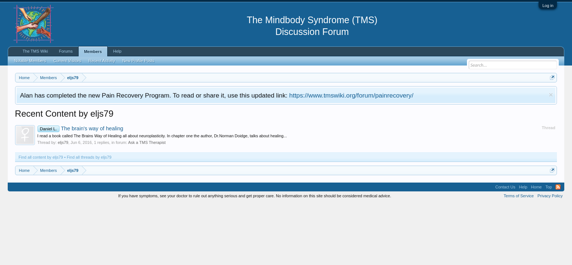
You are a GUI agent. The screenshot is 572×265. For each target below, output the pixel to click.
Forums (65, 51)
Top (549, 187)
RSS (558, 187)
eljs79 (63, 142)
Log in (547, 5)
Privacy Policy (549, 196)
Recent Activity (102, 61)
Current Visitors (67, 61)
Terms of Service (519, 196)
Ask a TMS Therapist (147, 142)
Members (93, 51)
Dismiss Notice (551, 95)
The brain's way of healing (80, 128)
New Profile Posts (138, 61)
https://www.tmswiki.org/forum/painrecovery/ (351, 95)
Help (117, 51)
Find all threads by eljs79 (89, 157)
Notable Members (30, 61)
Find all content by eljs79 (41, 157)
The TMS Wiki (35, 51)
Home (536, 187)
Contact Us (505, 187)
